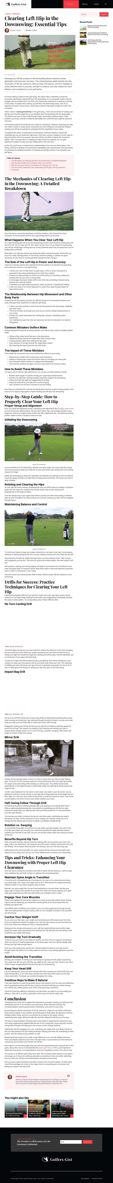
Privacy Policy (97, 1178)
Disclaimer (85, 1178)
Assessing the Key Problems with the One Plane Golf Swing (36, 1113)
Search (104, 14)
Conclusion (15, 170)
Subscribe (88, 1142)
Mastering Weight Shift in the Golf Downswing (97, 26)
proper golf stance (45, 1048)
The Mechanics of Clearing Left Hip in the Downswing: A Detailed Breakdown (38, 161)
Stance (8, 14)
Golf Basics (72, 4)
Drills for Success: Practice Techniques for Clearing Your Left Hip (34, 165)
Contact (96, 4)
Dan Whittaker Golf (16, 714)
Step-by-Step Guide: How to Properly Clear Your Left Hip (31, 163)
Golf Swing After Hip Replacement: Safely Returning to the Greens (60, 1113)
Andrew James (15, 30)
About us (85, 4)
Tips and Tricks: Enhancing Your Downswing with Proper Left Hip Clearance (38, 167)
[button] (105, 4)
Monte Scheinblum (16, 646)
